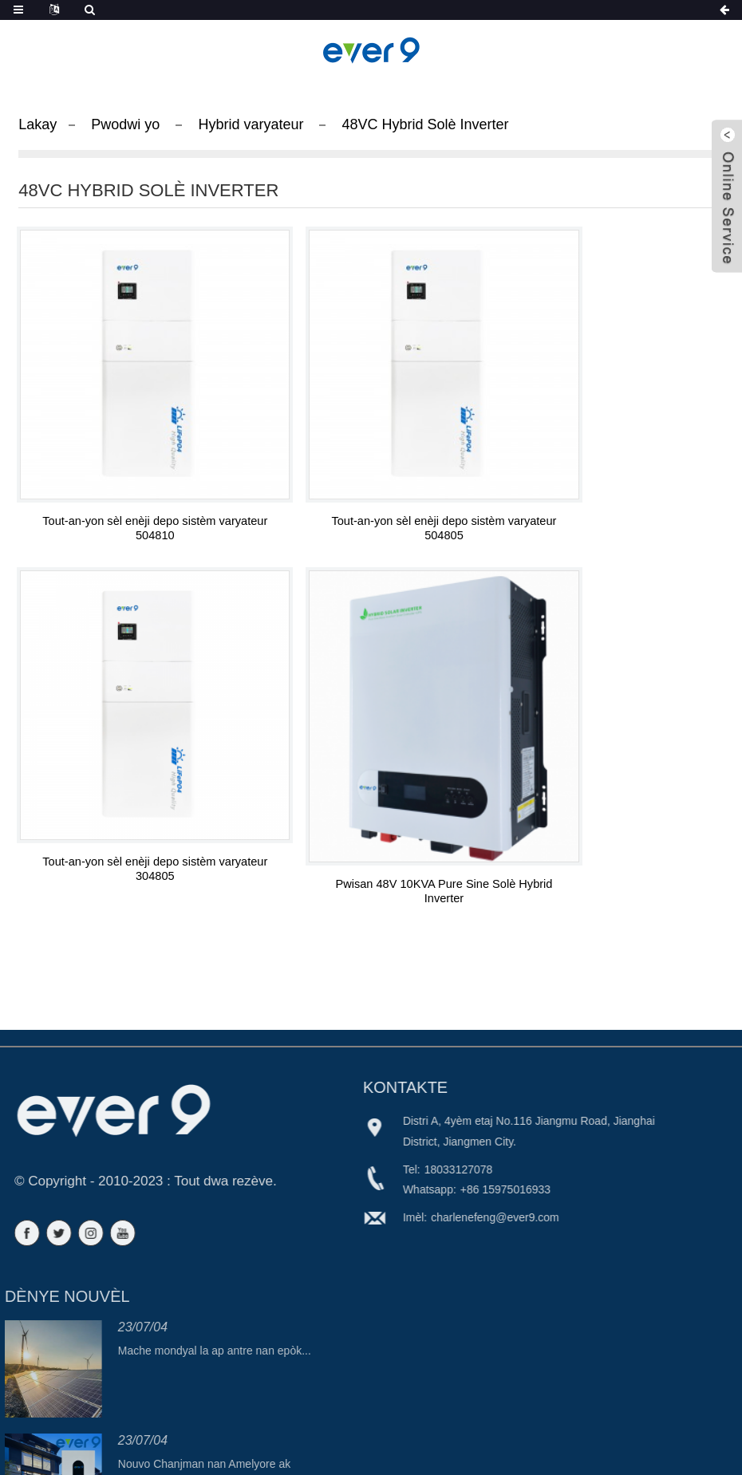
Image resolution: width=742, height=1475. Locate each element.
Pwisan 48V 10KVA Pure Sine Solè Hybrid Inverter (131, 789)
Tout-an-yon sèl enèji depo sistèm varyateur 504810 (131, 478)
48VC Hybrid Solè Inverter (424, 124)
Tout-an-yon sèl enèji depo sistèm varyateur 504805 (371, 478)
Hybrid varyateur (250, 124)
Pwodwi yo (125, 124)
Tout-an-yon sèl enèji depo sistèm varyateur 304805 (611, 478)
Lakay (37, 124)
